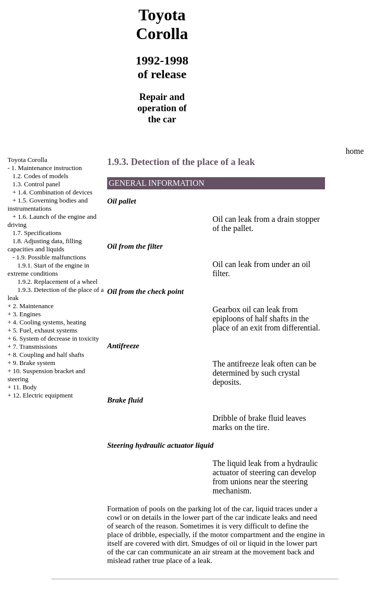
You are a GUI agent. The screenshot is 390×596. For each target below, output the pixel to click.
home (355, 151)
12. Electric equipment (43, 395)
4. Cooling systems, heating (49, 322)
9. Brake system (34, 363)
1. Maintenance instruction (46, 168)
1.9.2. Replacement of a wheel (57, 281)
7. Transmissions (35, 346)
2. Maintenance (33, 306)
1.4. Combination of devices (55, 192)
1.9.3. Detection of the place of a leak (181, 161)
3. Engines (27, 314)
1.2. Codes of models (41, 176)
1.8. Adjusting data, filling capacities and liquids (45, 245)
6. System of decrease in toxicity (56, 338)
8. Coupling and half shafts (48, 354)
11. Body (25, 387)
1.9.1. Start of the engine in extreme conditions (48, 269)
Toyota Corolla (27, 159)
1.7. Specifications (37, 233)
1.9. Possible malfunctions (51, 257)
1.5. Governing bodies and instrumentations (48, 204)
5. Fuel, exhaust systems (45, 330)
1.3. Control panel (36, 184)
